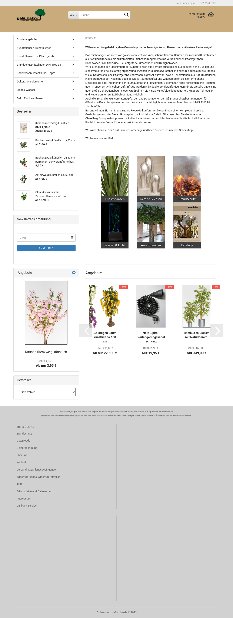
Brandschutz (24, 433)
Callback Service (27, 505)
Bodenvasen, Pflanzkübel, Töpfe (36, 73)
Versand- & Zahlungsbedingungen (37, 469)
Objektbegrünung (27, 447)
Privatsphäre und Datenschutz (35, 491)
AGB (19, 484)
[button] (85, 330)
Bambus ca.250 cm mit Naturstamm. (196, 335)
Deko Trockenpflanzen (30, 98)
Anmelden (46, 248)
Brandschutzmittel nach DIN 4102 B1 (39, 64)
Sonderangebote (27, 39)
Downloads (23, 440)
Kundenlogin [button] (185, 3)
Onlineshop (103, 612)
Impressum (23, 498)
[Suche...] (73, 15)
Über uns (22, 455)
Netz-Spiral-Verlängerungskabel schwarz (151, 337)
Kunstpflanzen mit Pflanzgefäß (35, 56)
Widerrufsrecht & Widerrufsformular (38, 476)
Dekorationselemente (30, 81)
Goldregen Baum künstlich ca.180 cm (105, 337)
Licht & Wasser (26, 89)
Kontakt (21, 462)
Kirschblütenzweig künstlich (46, 352)
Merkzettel (209, 3)
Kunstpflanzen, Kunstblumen (34, 47)
